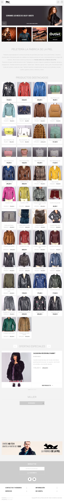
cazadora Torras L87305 (24, 312)
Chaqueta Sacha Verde (8, 333)
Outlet (55, 39)
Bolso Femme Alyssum (55, 160)
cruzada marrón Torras (39, 119)
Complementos (40, 39)
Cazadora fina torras (24, 268)
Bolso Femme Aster (55, 98)
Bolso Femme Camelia (40, 160)
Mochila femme (55, 119)
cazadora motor (39, 289)
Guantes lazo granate (55, 202)
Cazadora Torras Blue (39, 98)
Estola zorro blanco (8, 225)
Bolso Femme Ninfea (24, 160)
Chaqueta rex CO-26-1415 (9, 312)
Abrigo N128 (40, 181)
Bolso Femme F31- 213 (24, 140)
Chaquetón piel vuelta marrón (24, 333)
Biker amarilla (55, 181)
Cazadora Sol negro (39, 268)
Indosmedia (9, 499)
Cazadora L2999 (24, 202)
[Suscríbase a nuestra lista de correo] (32, 468)
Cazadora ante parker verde (9, 290)
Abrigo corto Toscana (9, 268)
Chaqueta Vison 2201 (40, 140)
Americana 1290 (55, 312)
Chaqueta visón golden (9, 246)
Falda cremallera (40, 225)
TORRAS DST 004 (24, 181)
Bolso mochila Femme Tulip (55, 140)
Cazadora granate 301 (55, 246)
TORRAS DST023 (40, 312)
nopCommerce (10, 497)
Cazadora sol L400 (8, 119)
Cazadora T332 (9, 202)
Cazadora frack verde (55, 289)
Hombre (24, 39)
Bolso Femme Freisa (9, 160)
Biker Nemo (9, 98)
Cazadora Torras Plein (24, 98)
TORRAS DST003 (9, 181)
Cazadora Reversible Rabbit (44, 353)
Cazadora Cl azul (55, 268)
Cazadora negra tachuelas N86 (39, 247)
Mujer (9, 39)
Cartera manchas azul (24, 119)
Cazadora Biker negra (55, 225)
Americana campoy (24, 289)
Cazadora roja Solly (24, 246)
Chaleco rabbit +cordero (24, 225)
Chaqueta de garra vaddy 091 (39, 203)
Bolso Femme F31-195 (9, 140)
